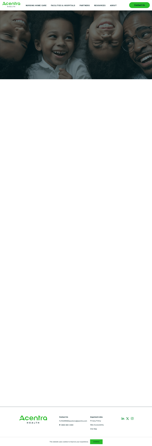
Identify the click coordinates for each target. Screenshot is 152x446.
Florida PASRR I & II (11, 4)
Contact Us (139, 5)
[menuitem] (36, 7)
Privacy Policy (95, 421)
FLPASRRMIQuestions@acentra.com (73, 421)
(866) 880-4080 (67, 425)
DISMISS (96, 442)
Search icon (124, 5)
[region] (76, 441)
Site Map (93, 429)
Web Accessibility (97, 425)
